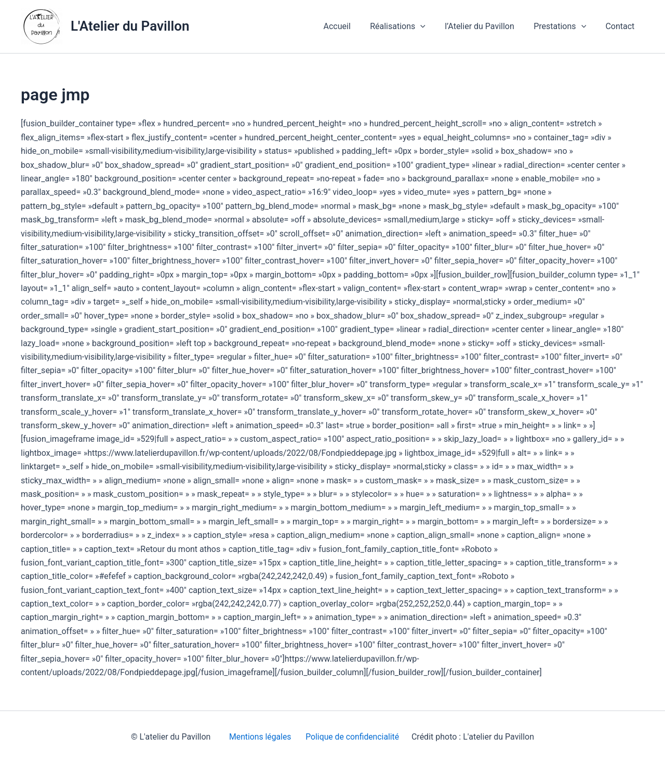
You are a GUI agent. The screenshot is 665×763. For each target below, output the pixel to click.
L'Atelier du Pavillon (130, 26)
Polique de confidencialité (353, 737)
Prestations (564, 26)
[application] (430, 26)
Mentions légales (258, 737)
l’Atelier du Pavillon (486, 26)
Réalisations (407, 26)
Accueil (349, 26)
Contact (621, 26)
